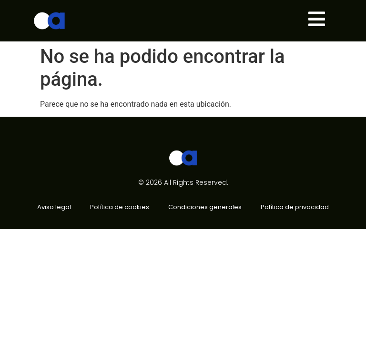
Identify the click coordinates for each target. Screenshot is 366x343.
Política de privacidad (295, 207)
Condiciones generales (205, 207)
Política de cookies (119, 207)
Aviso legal (54, 207)
